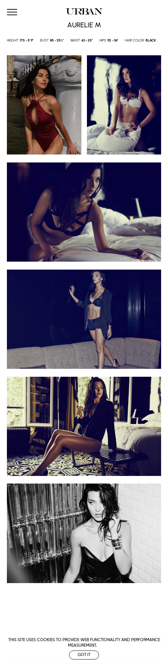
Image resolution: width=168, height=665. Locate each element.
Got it (84, 655)
